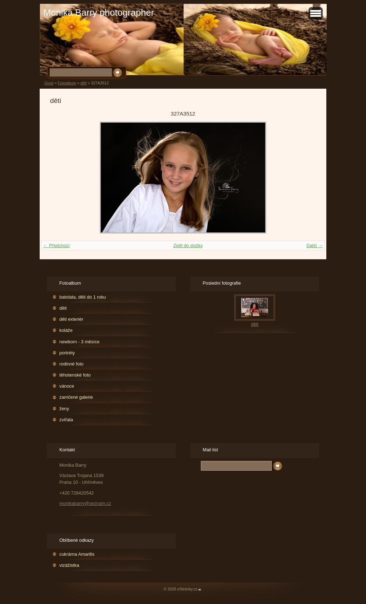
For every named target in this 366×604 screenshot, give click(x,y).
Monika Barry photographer (98, 13)
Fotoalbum (67, 83)
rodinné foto (71, 364)
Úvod (48, 83)
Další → (314, 245)
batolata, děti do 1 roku (82, 297)
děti (83, 83)
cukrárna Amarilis (76, 554)
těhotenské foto (75, 375)
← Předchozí (56, 245)
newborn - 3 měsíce (79, 341)
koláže (66, 330)
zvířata (66, 419)
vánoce (66, 386)
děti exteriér (71, 319)
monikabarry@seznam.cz (85, 503)
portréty (67, 352)
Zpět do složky (188, 245)
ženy (64, 408)
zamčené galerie (76, 397)
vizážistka (69, 565)
